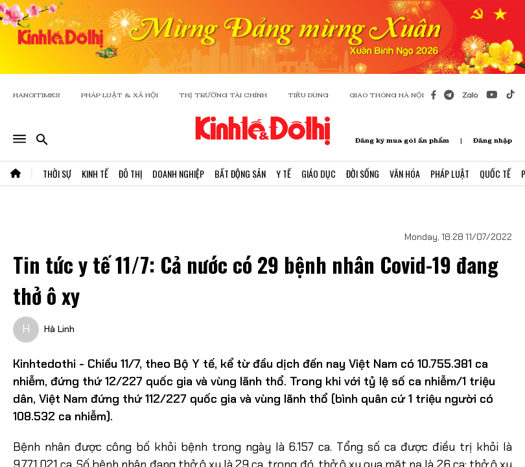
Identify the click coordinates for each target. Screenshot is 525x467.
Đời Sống (362, 173)
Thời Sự (57, 173)
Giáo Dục (318, 173)
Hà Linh (59, 329)
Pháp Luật (449, 173)
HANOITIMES (36, 95)
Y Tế (283, 173)
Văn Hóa (405, 173)
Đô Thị (130, 173)
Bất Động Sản (240, 173)
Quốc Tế (495, 173)
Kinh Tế (95, 173)
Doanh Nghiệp (178, 173)
